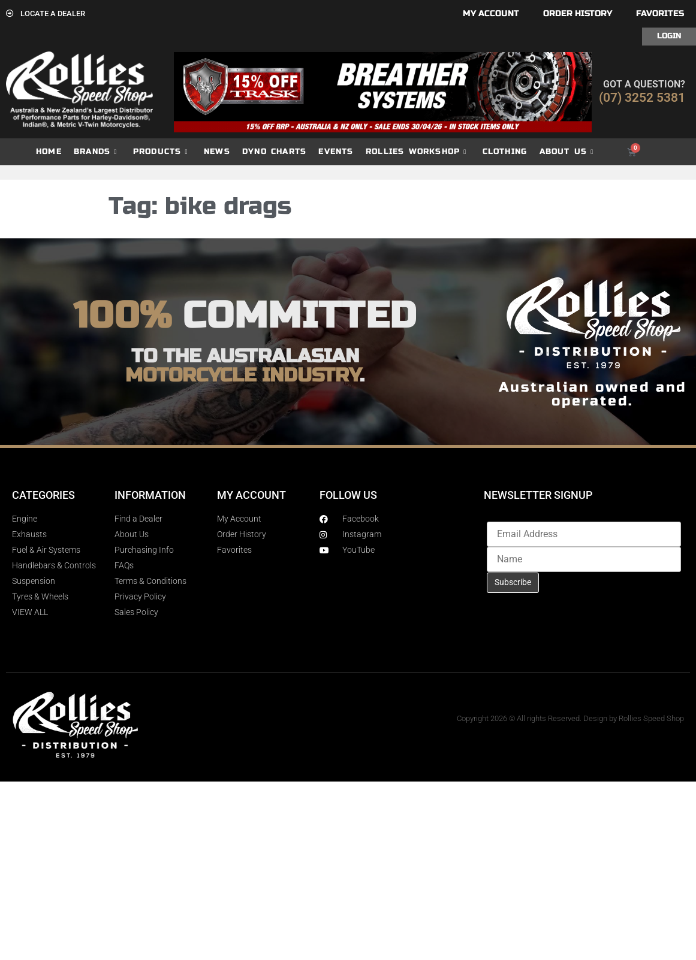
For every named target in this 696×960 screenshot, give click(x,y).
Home (49, 151)
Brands (95, 152)
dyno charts (274, 151)
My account (491, 13)
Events (335, 151)
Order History (577, 13)
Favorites (660, 13)
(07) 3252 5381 (642, 97)
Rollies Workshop (416, 152)
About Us (567, 152)
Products (160, 152)
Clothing (505, 151)
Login (669, 36)
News (217, 151)
